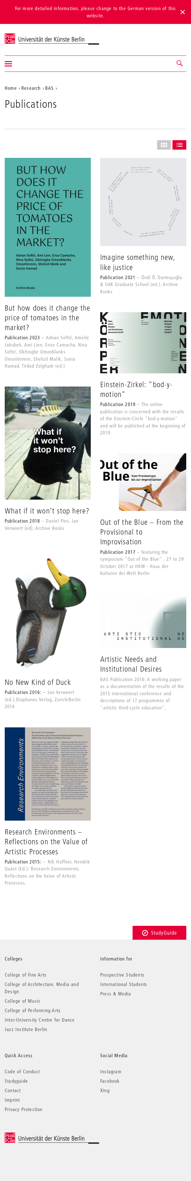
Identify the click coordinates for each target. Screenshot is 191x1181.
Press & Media (115, 993)
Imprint (12, 1100)
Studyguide (16, 1081)
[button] (180, 64)
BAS (49, 88)
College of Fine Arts (25, 975)
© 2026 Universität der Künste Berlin (37, 1135)
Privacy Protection (24, 1109)
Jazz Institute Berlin (26, 1029)
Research (31, 88)
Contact (13, 1090)
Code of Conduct (22, 1071)
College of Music (23, 1001)
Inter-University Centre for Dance (40, 1020)
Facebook (110, 1081)
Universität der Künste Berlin (29, 35)
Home (11, 88)
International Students (123, 984)
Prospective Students (122, 975)
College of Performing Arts (33, 1010)
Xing (105, 1090)
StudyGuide (159, 932)
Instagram (111, 1071)
